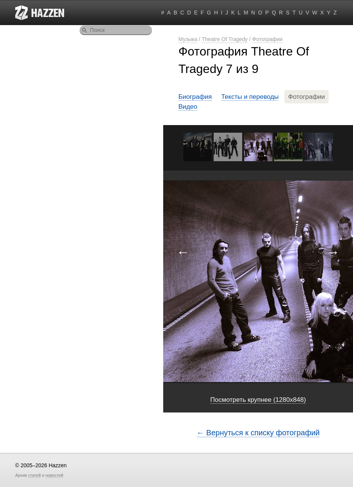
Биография (195, 96)
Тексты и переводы (250, 96)
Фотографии (267, 39)
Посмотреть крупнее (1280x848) (258, 399)
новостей (54, 475)
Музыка (187, 39)
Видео (187, 106)
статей (34, 475)
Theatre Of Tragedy (224, 39)
